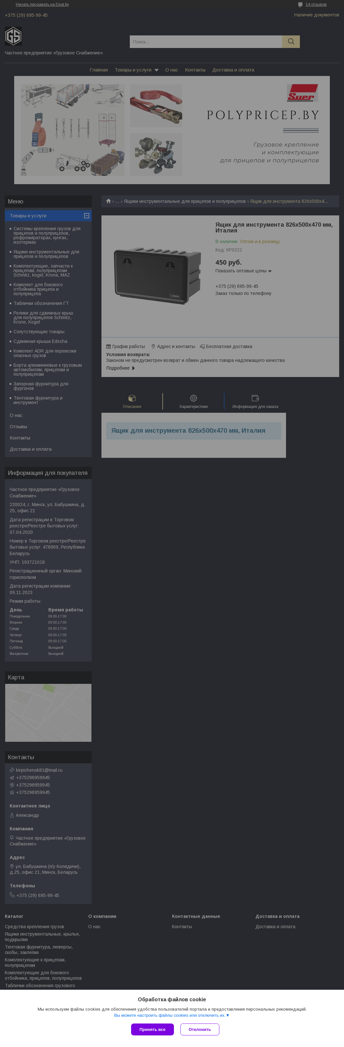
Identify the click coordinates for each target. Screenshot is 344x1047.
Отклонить (200, 1029)
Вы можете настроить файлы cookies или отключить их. (169, 1015)
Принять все (152, 1029)
